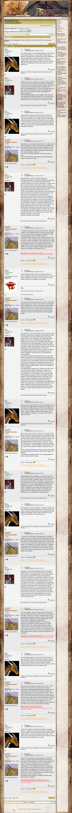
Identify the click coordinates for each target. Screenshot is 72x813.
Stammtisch (29, 40)
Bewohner (60, 21)
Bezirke (59, 23)
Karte (58, 29)
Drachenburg (60, 28)
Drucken (52, 43)
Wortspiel (27, 49)
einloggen (19, 28)
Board (59, 20)
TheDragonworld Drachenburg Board (12, 40)
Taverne (23, 40)
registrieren (27, 28)
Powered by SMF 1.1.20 (23, 809)
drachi (6, 270)
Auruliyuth (8, 139)
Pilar (6, 49)
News (58, 25)
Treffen (59, 27)
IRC (58, 24)
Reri (6, 77)
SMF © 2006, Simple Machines (35, 809)
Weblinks (59, 31)
